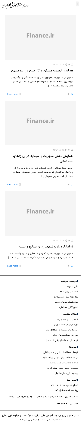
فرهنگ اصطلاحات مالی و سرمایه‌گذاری (60, 352)
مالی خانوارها (72, 286)
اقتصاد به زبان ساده (69, 291)
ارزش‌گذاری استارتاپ (68, 307)
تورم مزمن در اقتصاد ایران (66, 324)
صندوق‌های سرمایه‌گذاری (66, 302)
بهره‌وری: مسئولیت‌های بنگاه (65, 335)
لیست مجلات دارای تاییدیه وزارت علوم (60, 357)
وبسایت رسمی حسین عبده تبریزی (62, 368)
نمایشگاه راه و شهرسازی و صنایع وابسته (46, 246)
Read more (12, 94)
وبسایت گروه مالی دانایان (66, 373)
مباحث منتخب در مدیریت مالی (63, 363)
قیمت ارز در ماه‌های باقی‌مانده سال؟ (61, 340)
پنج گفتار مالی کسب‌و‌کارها (66, 297)
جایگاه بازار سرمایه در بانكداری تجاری (61, 330)
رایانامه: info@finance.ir (66, 390)
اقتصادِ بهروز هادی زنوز (67, 319)
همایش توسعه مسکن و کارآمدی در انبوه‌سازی (42, 70)
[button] (77, 3)
